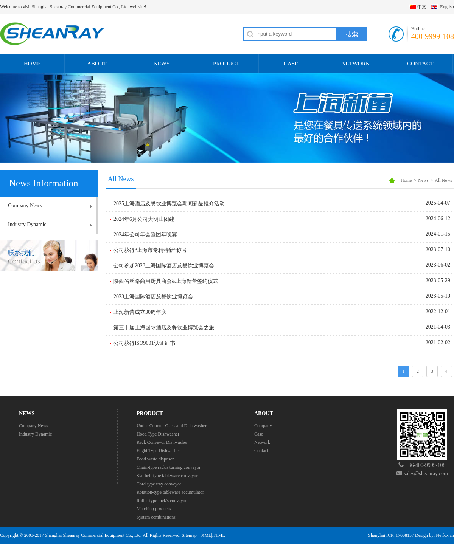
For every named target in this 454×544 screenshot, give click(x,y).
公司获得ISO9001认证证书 (144, 343)
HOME (32, 63)
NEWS (162, 63)
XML (206, 535)
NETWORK (356, 63)
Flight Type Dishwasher (158, 450)
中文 (421, 6)
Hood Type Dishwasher (158, 434)
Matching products (154, 508)
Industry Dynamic (27, 224)
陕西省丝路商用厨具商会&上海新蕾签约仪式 (166, 281)
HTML (218, 535)
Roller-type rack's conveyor (162, 500)
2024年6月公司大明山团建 (144, 219)
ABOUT (97, 63)
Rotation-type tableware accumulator (170, 492)
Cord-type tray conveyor (159, 484)
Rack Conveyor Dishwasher (162, 442)
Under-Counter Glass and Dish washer (172, 425)
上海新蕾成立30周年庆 (140, 312)
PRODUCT (226, 63)
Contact (261, 450)
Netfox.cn (445, 535)
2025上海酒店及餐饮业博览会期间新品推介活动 (169, 203)
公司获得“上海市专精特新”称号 (150, 250)
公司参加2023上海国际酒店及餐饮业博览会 (164, 265)
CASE (291, 63)
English (447, 6)
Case (258, 434)
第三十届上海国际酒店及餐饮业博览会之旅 (164, 327)
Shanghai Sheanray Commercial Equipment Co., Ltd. (93, 535)
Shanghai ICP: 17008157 (391, 535)
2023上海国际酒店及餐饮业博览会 (153, 296)
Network (262, 442)
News (423, 180)
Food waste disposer (155, 459)
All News (443, 180)
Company (263, 425)
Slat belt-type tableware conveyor (167, 475)
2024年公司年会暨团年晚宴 (145, 234)
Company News (25, 205)
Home (406, 180)
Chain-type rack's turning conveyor (169, 467)
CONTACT (420, 63)
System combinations (156, 517)
